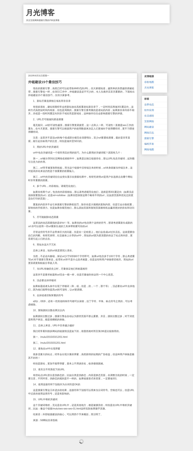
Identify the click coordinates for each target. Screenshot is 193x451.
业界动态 (149, 104)
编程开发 (149, 144)
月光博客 (40, 13)
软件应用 (149, 110)
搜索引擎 (149, 138)
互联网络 (149, 121)
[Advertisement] (96, 46)
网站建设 (149, 127)
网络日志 (149, 132)
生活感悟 (149, 115)
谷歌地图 (149, 82)
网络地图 (149, 149)
